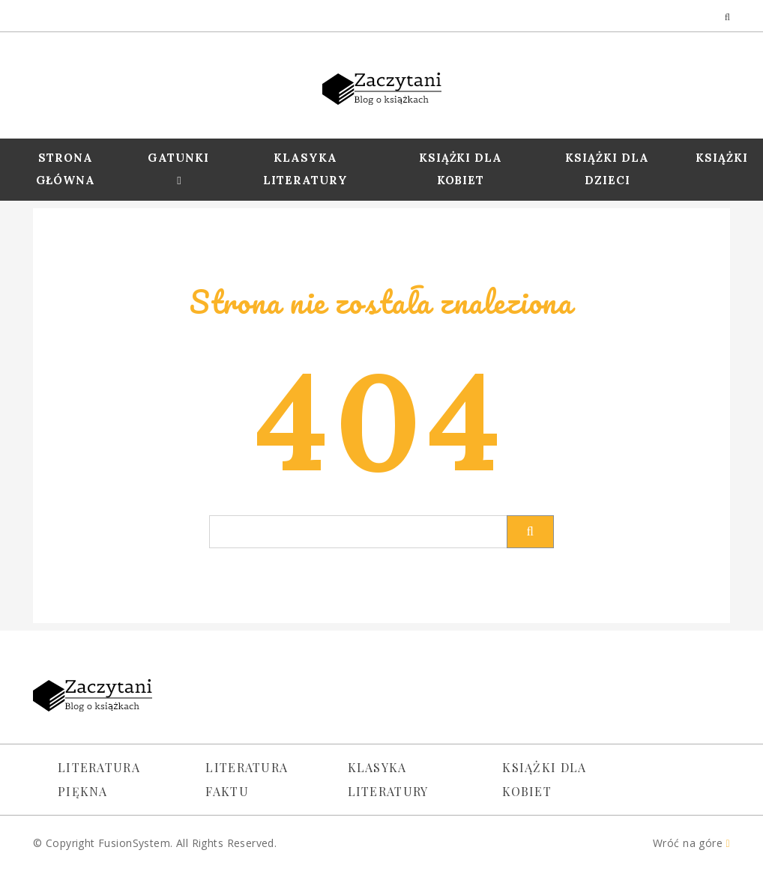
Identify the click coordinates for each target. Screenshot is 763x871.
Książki (722, 158)
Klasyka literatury (388, 779)
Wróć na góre (691, 843)
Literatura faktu (246, 779)
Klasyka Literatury (305, 169)
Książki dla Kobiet (461, 169)
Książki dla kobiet (544, 779)
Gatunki (178, 158)
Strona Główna (66, 169)
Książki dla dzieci (607, 169)
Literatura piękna (99, 779)
